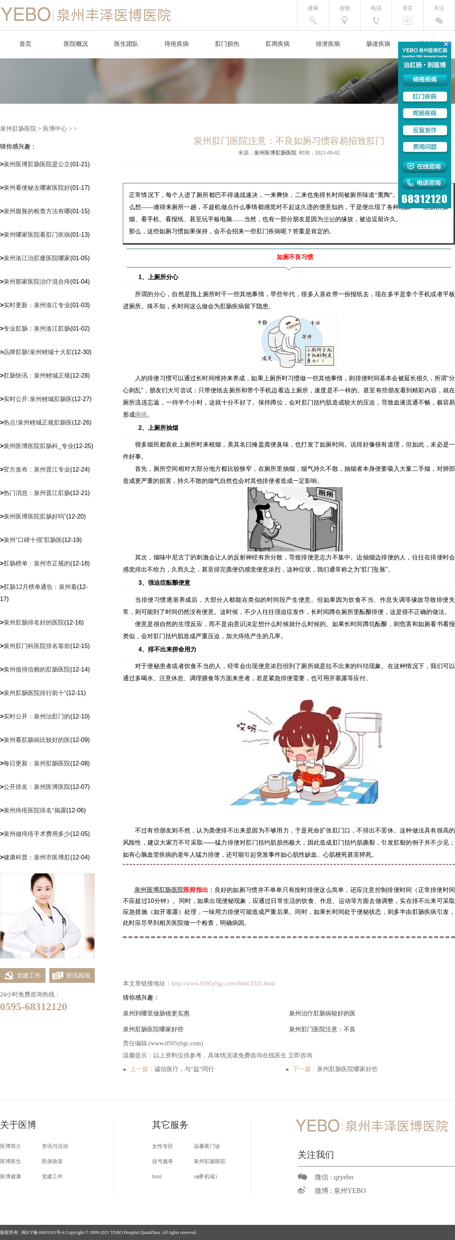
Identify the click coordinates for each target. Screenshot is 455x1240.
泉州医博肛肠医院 (275, 153)
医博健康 (10, 1176)
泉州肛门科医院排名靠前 (36, 646)
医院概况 (76, 44)
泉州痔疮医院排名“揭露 (34, 810)
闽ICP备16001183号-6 (43, 1232)
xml (198, 1176)
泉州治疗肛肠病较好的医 (322, 1013)
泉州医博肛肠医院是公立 (36, 164)
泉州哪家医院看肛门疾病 (36, 234)
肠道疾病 (378, 44)
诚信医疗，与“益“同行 (184, 1069)
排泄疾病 (328, 44)
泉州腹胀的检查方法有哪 (36, 211)
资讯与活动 (55, 1146)
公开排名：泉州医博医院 (36, 787)
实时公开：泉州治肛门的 (36, 716)
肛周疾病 (277, 44)
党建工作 (20, 975)
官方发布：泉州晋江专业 (36, 469)
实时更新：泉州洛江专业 (36, 305)
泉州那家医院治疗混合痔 (36, 281)
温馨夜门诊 (207, 1146)
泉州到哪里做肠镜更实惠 (156, 1013)
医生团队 (126, 44)
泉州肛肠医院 (18, 128)
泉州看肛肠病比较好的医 (36, 740)
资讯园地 (69, 975)
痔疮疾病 (177, 44)
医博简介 (10, 1146)
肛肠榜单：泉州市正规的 (36, 563)
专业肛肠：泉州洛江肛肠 (36, 328)
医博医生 (10, 1161)
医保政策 (52, 1161)
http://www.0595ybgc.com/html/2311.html (223, 983)
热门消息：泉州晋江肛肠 (36, 493)
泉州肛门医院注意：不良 (322, 1029)
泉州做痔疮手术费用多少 (36, 834)
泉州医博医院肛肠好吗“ (34, 516)
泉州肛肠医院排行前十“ (34, 693)
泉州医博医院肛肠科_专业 (38, 446)
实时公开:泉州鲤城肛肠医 (37, 399)
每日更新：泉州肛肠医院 (36, 763)
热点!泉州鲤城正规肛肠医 (37, 422)
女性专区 (162, 1146)
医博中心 (55, 128)
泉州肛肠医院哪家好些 (153, 1029)
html (157, 1176)
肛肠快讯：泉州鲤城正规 (36, 375)
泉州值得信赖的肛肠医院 (36, 669)
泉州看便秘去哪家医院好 (36, 187)
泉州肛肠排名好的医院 (33, 622)
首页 (25, 44)
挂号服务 (162, 1161)
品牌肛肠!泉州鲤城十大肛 (37, 352)
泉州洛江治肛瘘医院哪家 (36, 258)
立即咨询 (300, 1055)
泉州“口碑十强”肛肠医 (32, 540)
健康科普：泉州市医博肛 (36, 857)
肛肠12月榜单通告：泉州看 (40, 587)
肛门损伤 (227, 44)
